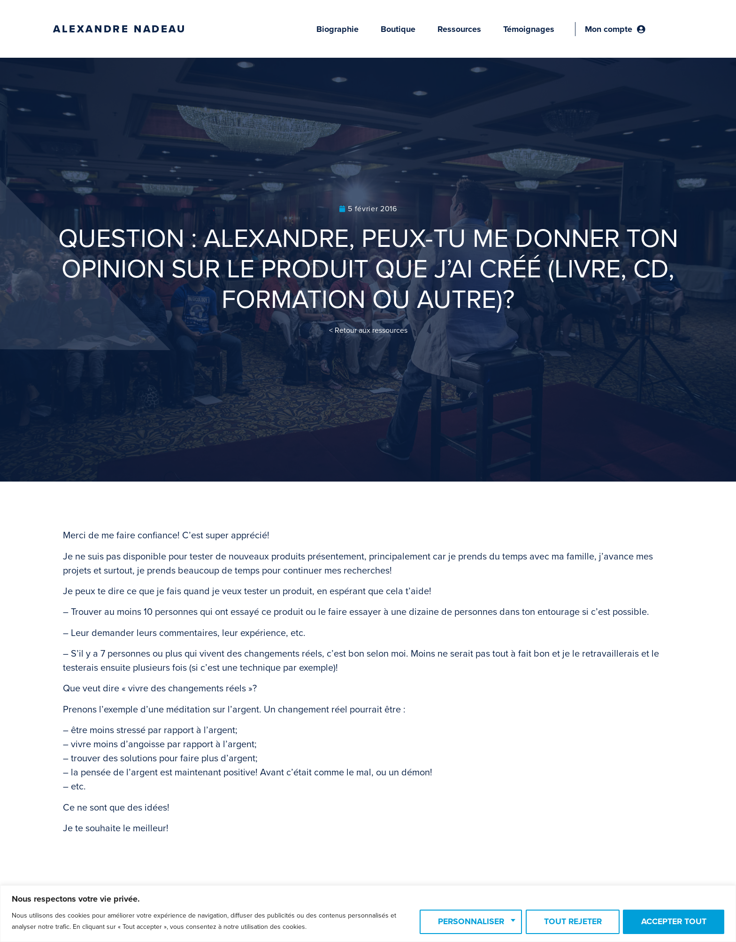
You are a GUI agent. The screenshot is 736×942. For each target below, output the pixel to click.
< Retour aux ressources (368, 330)
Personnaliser (462, 922)
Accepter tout (672, 922)
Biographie (337, 29)
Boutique (398, 29)
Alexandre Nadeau (119, 29)
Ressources (459, 29)
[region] (368, 913)
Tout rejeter (567, 922)
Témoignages (528, 29)
